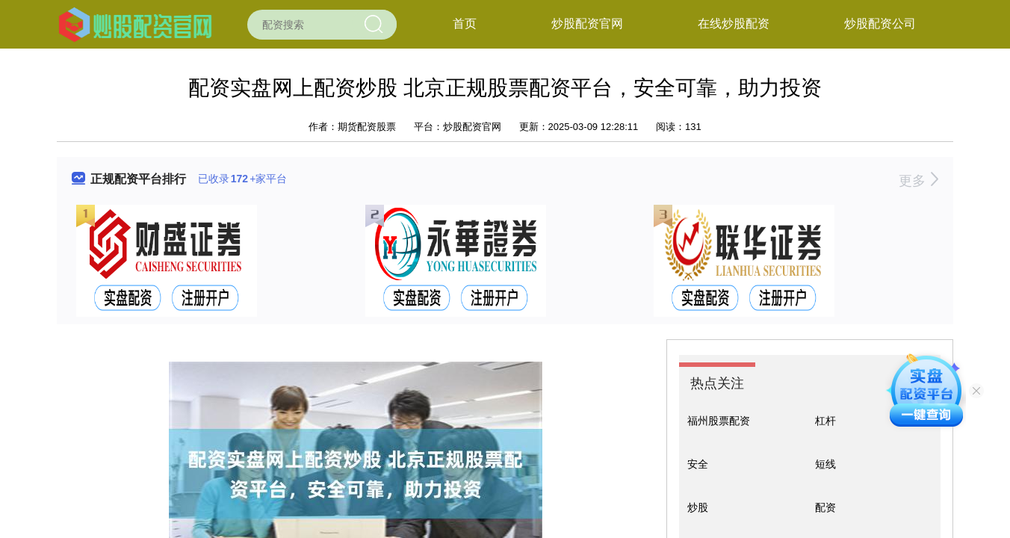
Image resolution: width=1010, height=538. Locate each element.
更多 (918, 180)
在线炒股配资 (733, 23)
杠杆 (825, 421)
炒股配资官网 (587, 23)
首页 (465, 23)
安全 (697, 464)
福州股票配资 (718, 421)
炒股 (697, 507)
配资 (825, 507)
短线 (825, 464)
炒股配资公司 (880, 23)
